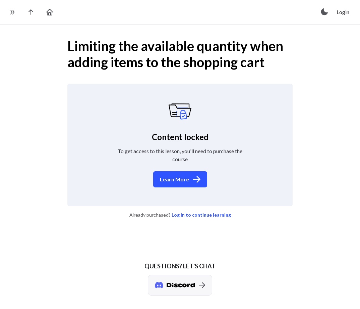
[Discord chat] (180, 285)
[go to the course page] (31, 12)
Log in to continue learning (201, 215)
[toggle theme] (324, 12)
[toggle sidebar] (12, 12)
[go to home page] (50, 12)
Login (343, 12)
